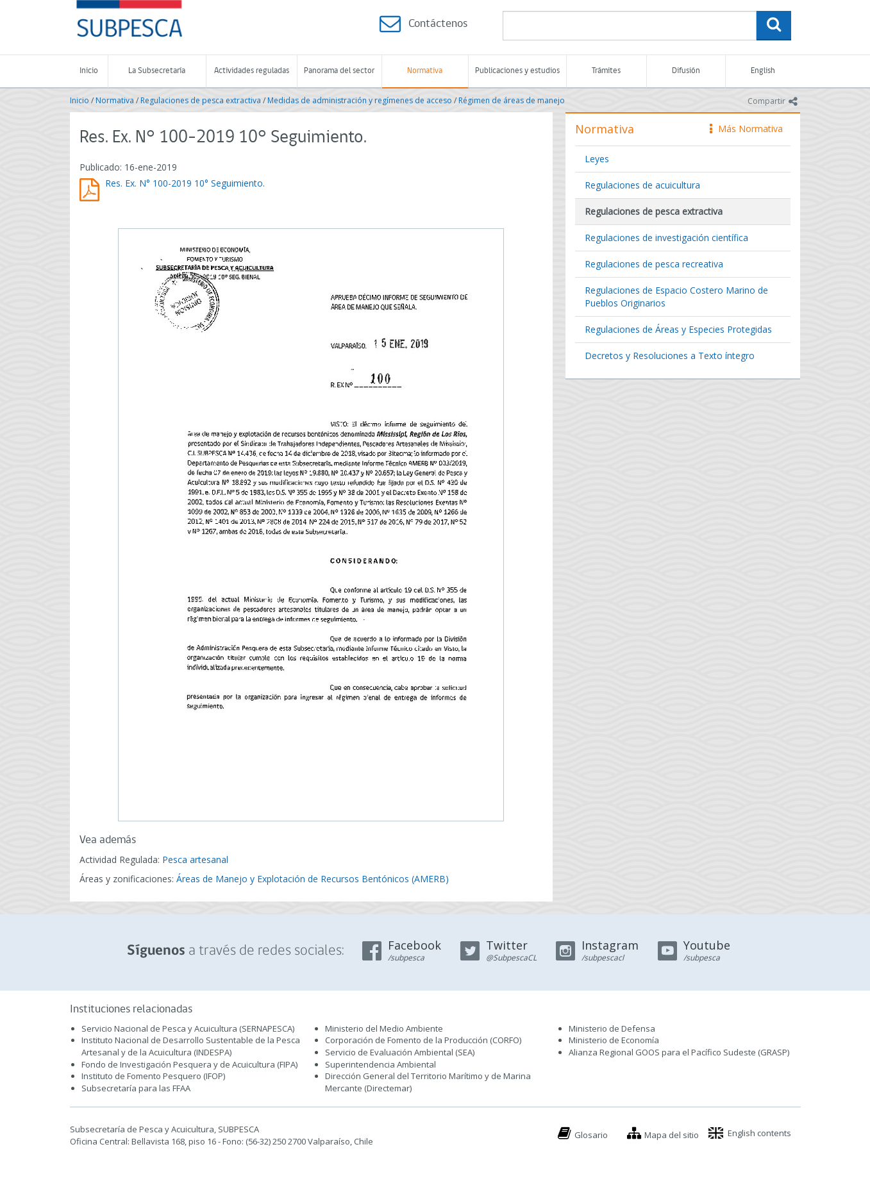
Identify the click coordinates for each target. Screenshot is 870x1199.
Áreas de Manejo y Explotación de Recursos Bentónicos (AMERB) (312, 879)
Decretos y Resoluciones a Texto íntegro (670, 355)
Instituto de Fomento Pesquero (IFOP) (153, 1076)
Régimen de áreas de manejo (511, 100)
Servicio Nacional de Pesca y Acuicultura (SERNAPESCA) (187, 1028)
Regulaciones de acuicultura (642, 185)
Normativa (424, 71)
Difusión (686, 71)
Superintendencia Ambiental (380, 1064)
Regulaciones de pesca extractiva (200, 100)
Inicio (88, 71)
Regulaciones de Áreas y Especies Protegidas (678, 329)
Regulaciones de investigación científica (666, 237)
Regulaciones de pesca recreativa (654, 264)
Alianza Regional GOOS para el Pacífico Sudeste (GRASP (678, 1052)
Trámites (606, 71)
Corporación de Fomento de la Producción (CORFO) (423, 1040)
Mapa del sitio (671, 1135)
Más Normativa (746, 128)
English (763, 71)
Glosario (591, 1135)
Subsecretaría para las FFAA (135, 1088)
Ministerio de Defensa (612, 1028)
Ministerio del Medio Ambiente (384, 1028)
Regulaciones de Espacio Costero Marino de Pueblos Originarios (676, 296)
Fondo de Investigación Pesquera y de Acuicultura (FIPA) (189, 1064)
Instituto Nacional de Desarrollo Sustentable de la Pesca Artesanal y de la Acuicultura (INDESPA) (190, 1046)
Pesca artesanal (195, 859)
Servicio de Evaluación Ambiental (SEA (399, 1052)
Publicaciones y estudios (517, 71)
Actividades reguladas (251, 71)
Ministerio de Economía (614, 1040)
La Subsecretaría (156, 71)
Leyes (597, 159)
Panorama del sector (339, 71)
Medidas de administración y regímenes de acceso (359, 100)
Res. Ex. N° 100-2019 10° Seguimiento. (185, 183)
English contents (759, 1133)
